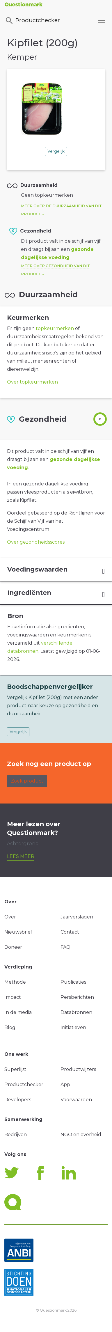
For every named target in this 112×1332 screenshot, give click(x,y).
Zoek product (27, 781)
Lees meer (20, 856)
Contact (70, 932)
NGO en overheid (81, 1134)
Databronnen (76, 1012)
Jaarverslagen (77, 917)
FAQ (65, 947)
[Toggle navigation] (101, 20)
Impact (12, 997)
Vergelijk (56, 151)
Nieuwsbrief (18, 932)
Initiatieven (73, 1027)
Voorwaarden (76, 1099)
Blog (9, 1027)
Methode (15, 982)
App (65, 1084)
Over (10, 917)
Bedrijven (15, 1134)
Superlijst (15, 1069)
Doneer (13, 947)
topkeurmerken (55, 328)
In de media (18, 1012)
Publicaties (73, 982)
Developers (17, 1099)
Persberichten (77, 997)
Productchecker (32, 20)
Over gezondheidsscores (36, 542)
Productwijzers (78, 1069)
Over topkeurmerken (32, 382)
